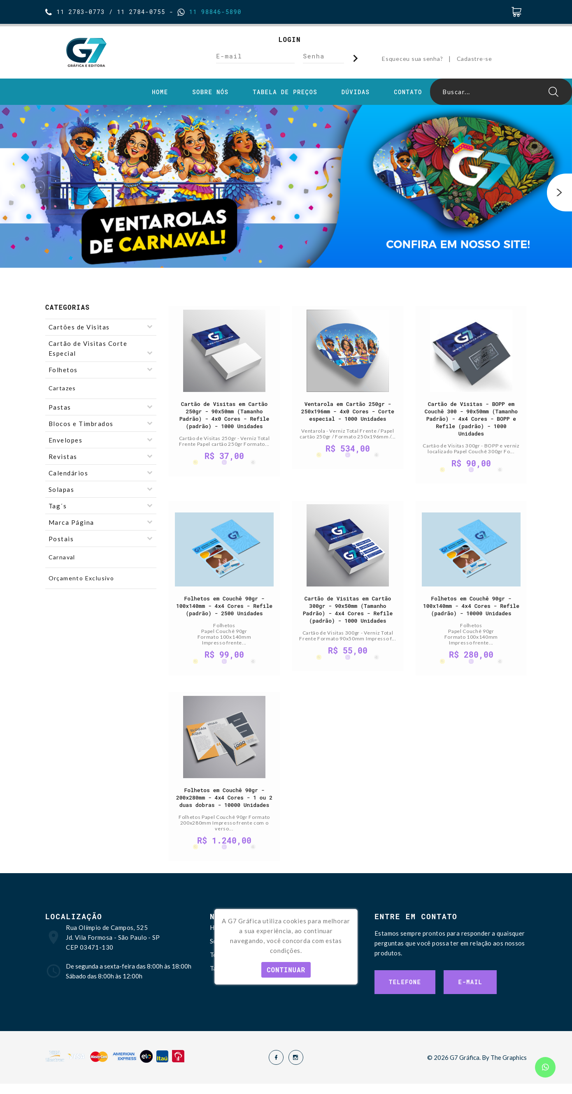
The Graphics (509, 1060)
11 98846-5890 (213, 12)
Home (160, 92)
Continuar (286, 969)
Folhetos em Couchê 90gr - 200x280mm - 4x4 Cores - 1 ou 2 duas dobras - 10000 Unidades (224, 799)
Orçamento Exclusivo (81, 578)
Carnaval (62, 557)
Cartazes (62, 388)
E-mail (470, 985)
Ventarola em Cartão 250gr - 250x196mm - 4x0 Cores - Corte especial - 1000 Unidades (347, 411)
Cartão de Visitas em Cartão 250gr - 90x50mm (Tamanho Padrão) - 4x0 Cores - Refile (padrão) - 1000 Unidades (224, 415)
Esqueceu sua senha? (412, 58)
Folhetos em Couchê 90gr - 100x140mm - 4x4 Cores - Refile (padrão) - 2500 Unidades (224, 607)
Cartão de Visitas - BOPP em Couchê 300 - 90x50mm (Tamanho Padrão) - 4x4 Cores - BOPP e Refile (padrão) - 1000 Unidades (471, 418)
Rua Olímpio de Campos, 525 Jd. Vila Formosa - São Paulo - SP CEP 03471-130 (113, 940)
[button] (559, 192)
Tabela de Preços (285, 92)
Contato (408, 92)
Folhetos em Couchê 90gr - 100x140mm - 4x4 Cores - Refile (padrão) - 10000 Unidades (471, 607)
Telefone (405, 985)
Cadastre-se (474, 58)
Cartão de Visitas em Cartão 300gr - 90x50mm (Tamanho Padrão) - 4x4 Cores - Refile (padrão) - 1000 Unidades (348, 611)
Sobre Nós (210, 92)
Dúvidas (356, 92)
